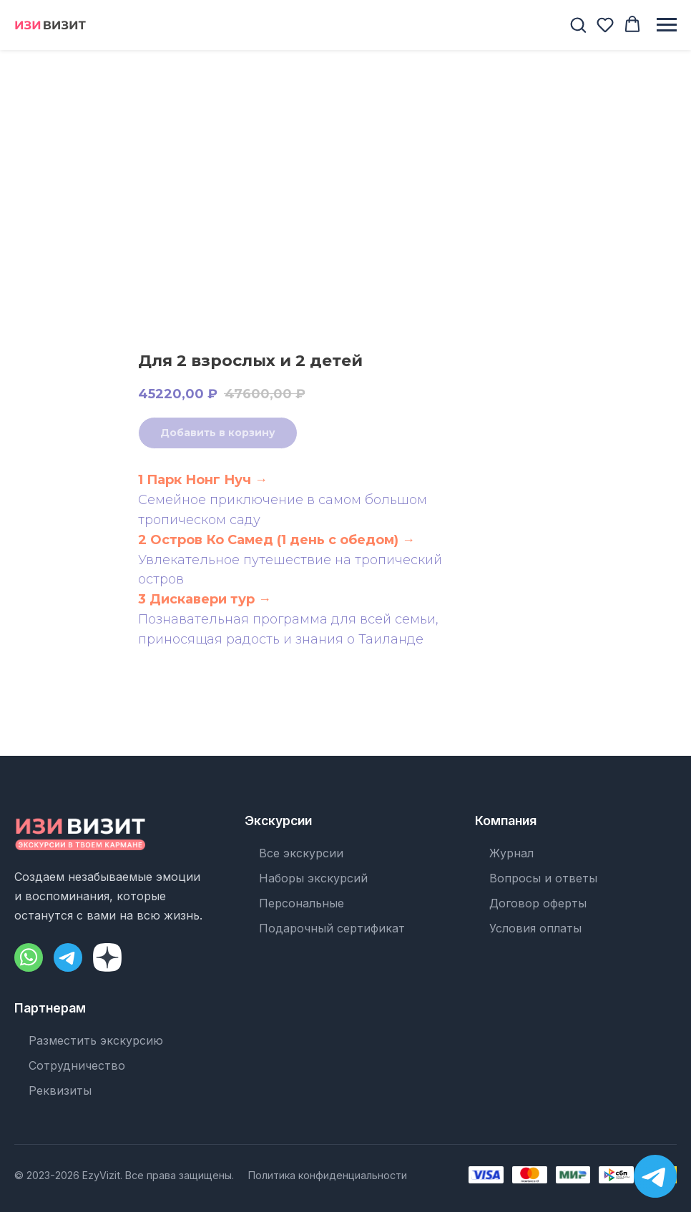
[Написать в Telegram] (655, 1176)
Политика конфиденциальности (327, 1175)
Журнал (511, 853)
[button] (578, 24)
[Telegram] (68, 957)
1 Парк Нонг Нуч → (203, 480)
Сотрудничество (77, 1065)
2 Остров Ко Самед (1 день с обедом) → (276, 540)
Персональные (301, 903)
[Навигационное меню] (667, 25)
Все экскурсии (301, 853)
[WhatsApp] (28, 957)
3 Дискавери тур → (204, 599)
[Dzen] (107, 957)
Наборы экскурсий (313, 878)
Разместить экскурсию (96, 1040)
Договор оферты (538, 903)
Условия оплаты (535, 928)
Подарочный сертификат (332, 928)
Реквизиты (60, 1090)
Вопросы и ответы (543, 878)
